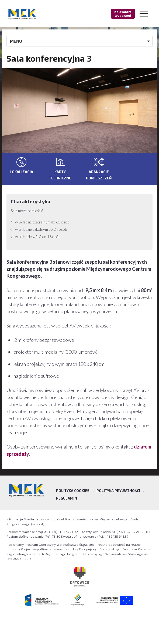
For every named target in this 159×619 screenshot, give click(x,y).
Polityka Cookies (72, 490)
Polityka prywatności (118, 490)
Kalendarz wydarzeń (123, 13)
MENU (16, 41)
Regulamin (66, 498)
